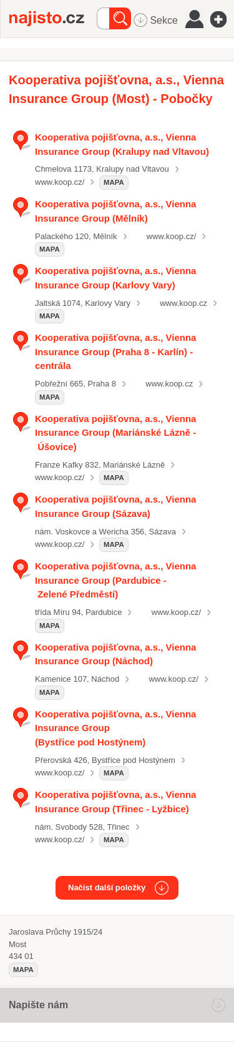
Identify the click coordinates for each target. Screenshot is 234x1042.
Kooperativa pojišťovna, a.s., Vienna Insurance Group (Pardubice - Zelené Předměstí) (115, 580)
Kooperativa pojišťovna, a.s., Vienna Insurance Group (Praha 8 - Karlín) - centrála (115, 351)
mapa (114, 182)
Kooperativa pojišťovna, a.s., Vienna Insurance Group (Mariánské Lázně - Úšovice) (115, 432)
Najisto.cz (53, 18)
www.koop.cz (183, 303)
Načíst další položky (106, 887)
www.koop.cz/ (59, 182)
